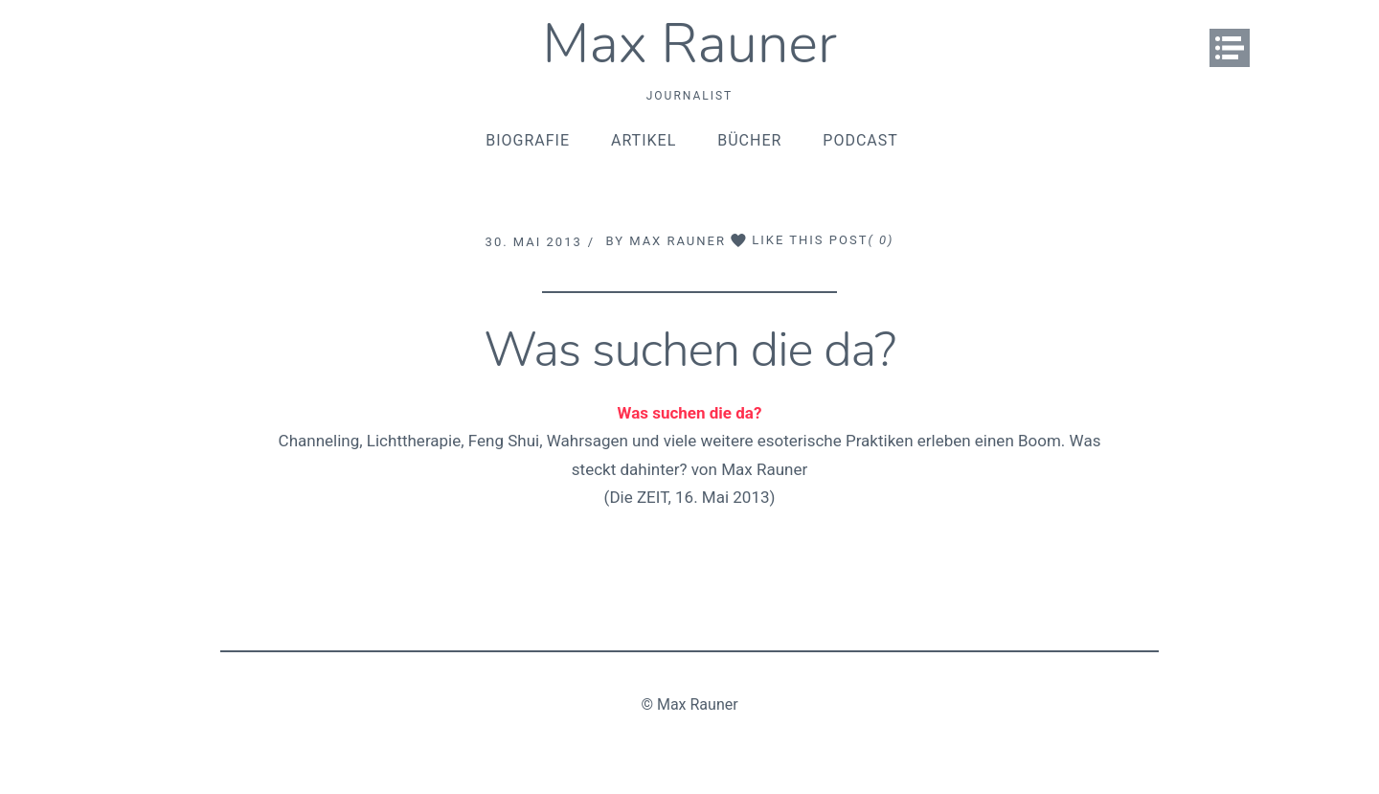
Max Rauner (689, 43)
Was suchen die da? (689, 349)
